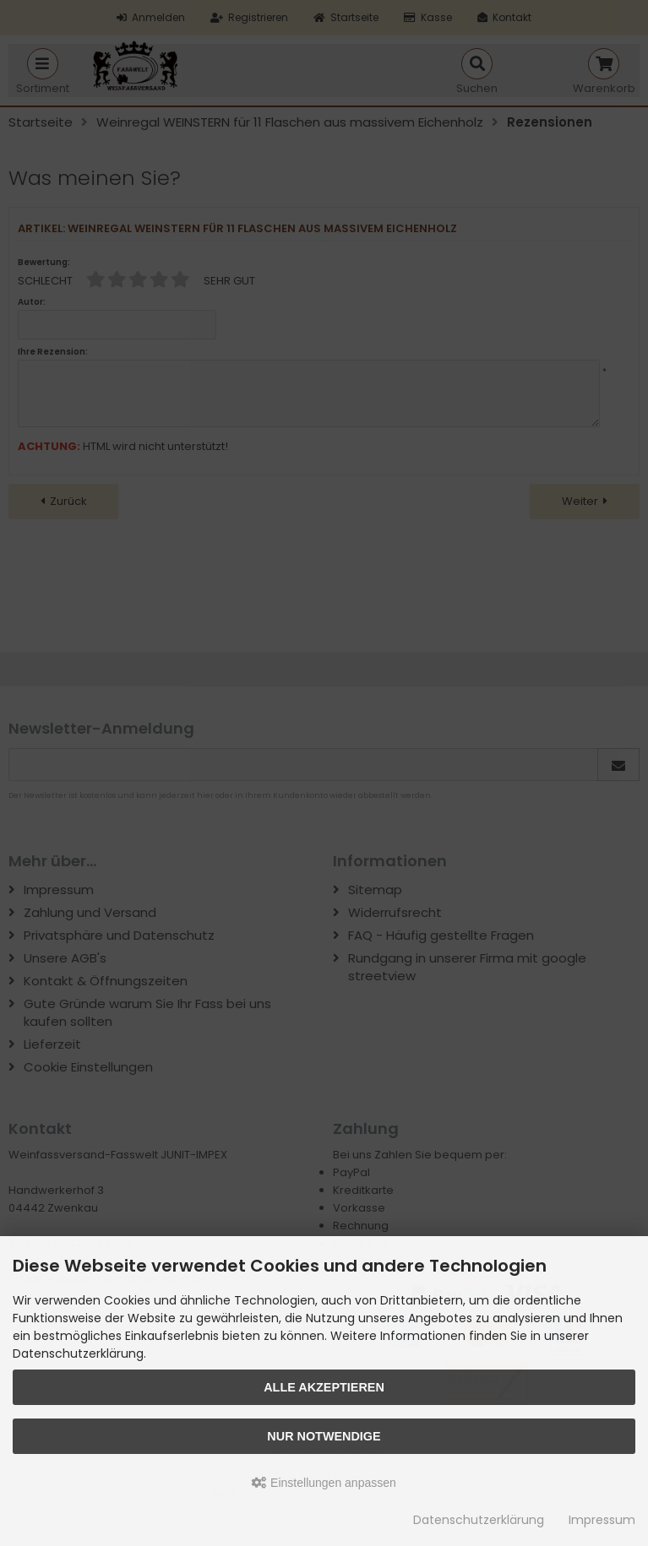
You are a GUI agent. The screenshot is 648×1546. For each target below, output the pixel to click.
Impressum (602, 1519)
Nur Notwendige (323, 1436)
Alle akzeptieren (324, 1387)
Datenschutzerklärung (478, 1519)
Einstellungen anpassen (324, 1482)
